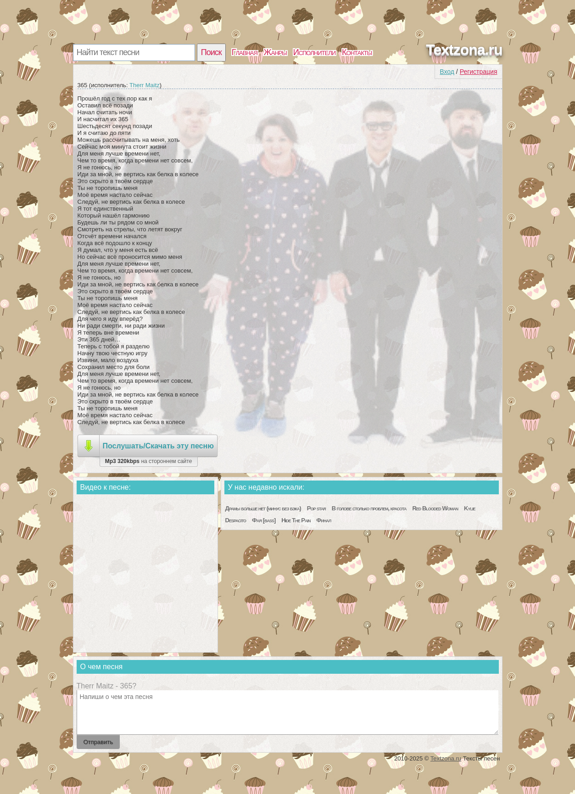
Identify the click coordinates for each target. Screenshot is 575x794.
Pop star (316, 508)
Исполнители (314, 52)
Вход (447, 71)
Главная (244, 52)
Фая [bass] (263, 520)
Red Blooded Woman (435, 508)
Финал (323, 520)
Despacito (235, 520)
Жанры (275, 52)
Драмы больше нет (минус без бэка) (263, 508)
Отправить (98, 741)
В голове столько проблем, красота (369, 508)
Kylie (469, 508)
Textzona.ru (464, 49)
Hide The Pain (295, 520)
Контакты (357, 52)
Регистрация (478, 71)
